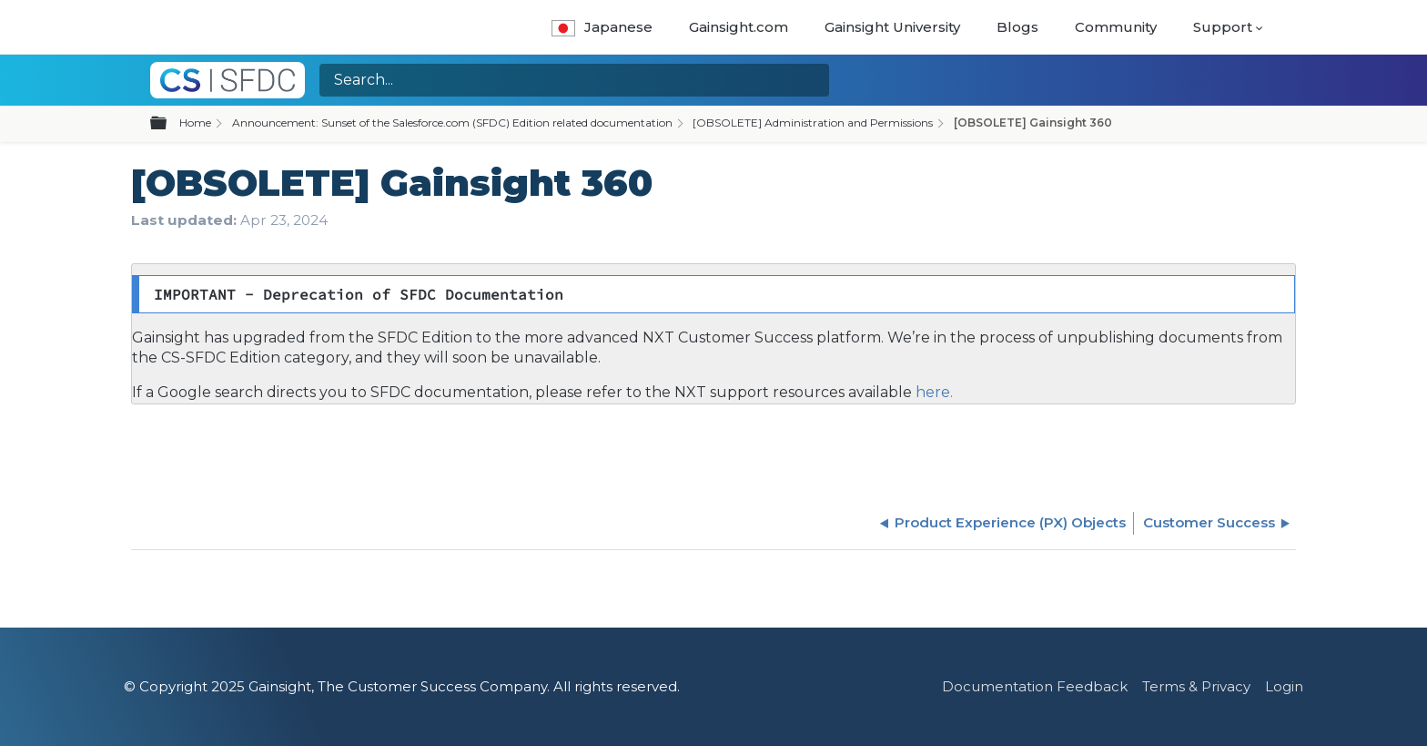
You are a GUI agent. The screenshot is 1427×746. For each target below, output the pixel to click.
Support (1222, 27)
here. (932, 392)
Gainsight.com (738, 27)
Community (1116, 27)
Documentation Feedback (1035, 686)
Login (1284, 686)
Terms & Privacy (1196, 686)
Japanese (602, 27)
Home (195, 122)
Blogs (1017, 27)
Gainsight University (892, 27)
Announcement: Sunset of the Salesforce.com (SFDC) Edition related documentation (452, 122)
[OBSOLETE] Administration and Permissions (813, 122)
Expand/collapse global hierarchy (169, 124)
